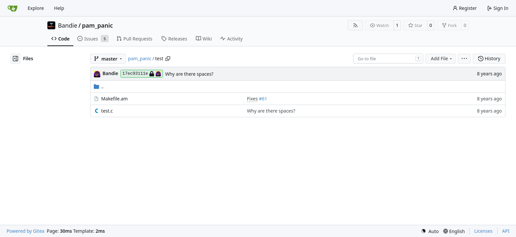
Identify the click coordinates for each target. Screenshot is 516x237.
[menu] (464, 59)
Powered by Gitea (25, 231)
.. (99, 86)
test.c (107, 111)
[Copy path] (168, 58)
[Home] (12, 8)
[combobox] (388, 59)
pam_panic (97, 25)
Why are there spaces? (189, 74)
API (505, 231)
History (489, 58)
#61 (263, 98)
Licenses (483, 231)
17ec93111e (141, 73)
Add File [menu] (442, 58)
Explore (36, 8)
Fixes (252, 98)
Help (59, 8)
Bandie (67, 25)
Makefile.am (114, 98)
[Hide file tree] (15, 59)
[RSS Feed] (355, 25)
